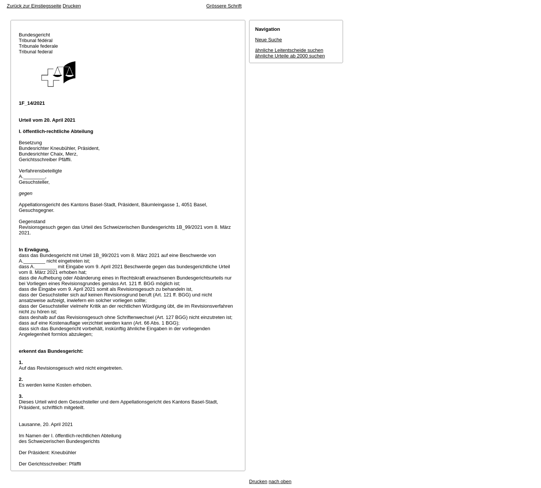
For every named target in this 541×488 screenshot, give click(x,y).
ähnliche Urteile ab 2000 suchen (290, 56)
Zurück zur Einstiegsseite (34, 6)
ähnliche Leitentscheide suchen (289, 50)
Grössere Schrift (224, 6)
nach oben (280, 481)
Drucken (72, 6)
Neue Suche (268, 39)
